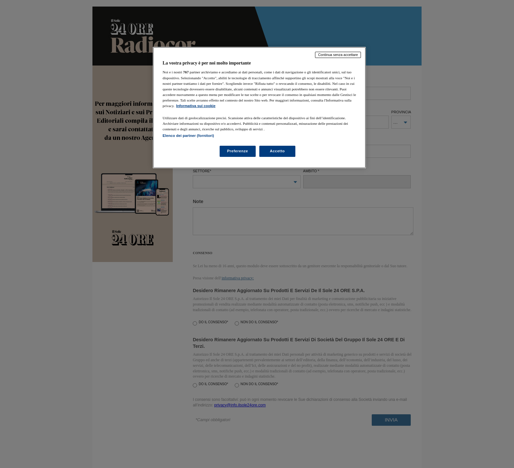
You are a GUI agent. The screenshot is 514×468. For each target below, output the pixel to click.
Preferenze (237, 151)
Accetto (277, 151)
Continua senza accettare (338, 55)
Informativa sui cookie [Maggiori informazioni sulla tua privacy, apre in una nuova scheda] (195, 106)
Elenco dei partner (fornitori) (188, 136)
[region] (259, 107)
